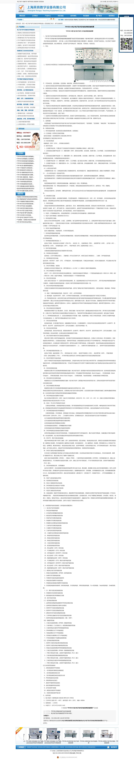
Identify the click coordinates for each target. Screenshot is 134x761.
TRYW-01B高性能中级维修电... (25, 156)
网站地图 (72, 753)
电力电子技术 (89, 38)
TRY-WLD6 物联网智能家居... (25, 165)
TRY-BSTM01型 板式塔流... (24, 222)
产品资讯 (20, 153)
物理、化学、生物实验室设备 (25, 98)
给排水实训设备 (69, 19)
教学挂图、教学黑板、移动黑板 (26, 107)
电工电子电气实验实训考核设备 (35, 23)
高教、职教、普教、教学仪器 (25, 110)
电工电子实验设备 (89, 19)
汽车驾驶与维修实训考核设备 (25, 79)
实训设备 (40, 747)
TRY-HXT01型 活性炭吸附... (25, 206)
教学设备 (75, 747)
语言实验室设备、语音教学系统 (26, 95)
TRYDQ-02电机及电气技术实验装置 (61, 711)
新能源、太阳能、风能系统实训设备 (28, 73)
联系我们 (112, 16)
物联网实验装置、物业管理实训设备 (28, 56)
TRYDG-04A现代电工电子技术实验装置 (71, 741)
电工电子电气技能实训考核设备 (26, 35)
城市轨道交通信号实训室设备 (26, 116)
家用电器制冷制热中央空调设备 (26, 48)
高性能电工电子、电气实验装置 (53, 23)
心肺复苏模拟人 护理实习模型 (26, 124)
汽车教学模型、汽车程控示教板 (26, 84)
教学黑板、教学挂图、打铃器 (25, 104)
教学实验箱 (46, 747)
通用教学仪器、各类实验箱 (25, 113)
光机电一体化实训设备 (66, 747)
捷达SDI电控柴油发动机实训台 (25, 188)
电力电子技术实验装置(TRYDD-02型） (62, 713)
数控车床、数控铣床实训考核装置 (27, 61)
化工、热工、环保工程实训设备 (26, 71)
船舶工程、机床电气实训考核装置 (27, 58)
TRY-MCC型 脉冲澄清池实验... (25, 203)
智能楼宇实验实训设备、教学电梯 (27, 53)
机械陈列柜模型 (110, 19)
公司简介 (35, 16)
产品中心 (48, 16)
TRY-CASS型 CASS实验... (24, 215)
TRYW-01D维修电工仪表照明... (26, 158)
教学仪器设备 (83, 747)
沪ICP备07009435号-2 (77, 751)
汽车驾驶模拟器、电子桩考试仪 (26, 82)
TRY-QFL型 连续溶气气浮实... (25, 217)
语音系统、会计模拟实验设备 (25, 90)
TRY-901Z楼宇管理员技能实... (25, 179)
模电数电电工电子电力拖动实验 (26, 38)
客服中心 (115, 1)
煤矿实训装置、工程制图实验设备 (27, 68)
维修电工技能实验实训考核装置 (26, 33)
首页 (23, 23)
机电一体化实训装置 (100, 19)
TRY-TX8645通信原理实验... (25, 181)
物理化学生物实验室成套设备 (26, 101)
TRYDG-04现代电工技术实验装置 (89, 741)
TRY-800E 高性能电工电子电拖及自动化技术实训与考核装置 (53, 741)
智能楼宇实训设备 (32, 747)
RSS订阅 (78, 753)
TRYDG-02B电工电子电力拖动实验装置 (107, 741)
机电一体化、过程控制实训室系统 (27, 76)
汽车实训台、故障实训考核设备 (26, 87)
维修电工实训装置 (79, 19)
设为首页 (109, 1)
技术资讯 (73, 16)
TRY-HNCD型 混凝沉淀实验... (25, 208)
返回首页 (114, 747)
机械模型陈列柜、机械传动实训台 (27, 63)
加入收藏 (103, 1)
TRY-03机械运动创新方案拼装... (26, 186)
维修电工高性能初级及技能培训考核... (27, 197)
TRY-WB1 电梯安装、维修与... (25, 177)
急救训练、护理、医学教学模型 (26, 118)
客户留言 (99, 16)
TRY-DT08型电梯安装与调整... (25, 174)
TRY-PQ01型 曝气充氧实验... (25, 213)
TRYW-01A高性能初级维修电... (25, 163)
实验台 (91, 201)
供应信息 (61, 16)
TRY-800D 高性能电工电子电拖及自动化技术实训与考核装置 (35, 741)
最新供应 (20, 194)
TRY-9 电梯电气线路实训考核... (26, 201)
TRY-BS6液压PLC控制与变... (25, 170)
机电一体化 (74, 118)
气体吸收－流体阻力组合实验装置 (26, 219)
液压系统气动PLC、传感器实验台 (27, 66)
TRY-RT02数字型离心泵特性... (25, 191)
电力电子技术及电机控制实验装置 (62, 38)
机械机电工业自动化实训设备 (25, 50)
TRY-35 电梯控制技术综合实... (25, 172)
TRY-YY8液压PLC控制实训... (25, 168)
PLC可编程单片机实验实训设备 (26, 40)
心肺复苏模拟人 (54, 747)
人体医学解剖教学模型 (24, 122)
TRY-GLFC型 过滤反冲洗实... (25, 210)
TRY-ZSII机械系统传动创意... (25, 184)
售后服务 (86, 16)
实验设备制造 (91, 747)
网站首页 (22, 16)
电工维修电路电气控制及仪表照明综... (27, 199)
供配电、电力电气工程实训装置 (26, 45)
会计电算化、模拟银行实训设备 (26, 93)
